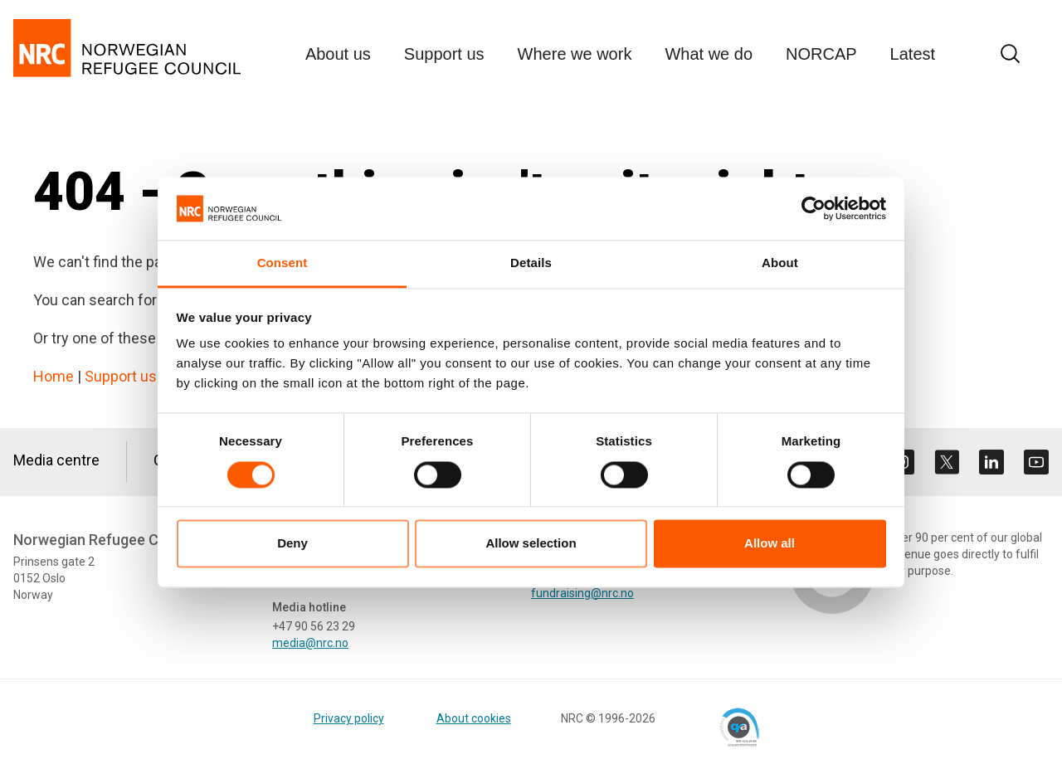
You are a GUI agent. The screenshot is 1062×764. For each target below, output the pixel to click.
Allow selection (530, 544)
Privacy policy (349, 718)
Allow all (769, 544)
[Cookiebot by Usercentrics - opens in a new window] (813, 208)
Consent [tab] (282, 263)
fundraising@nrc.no (582, 593)
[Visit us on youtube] (1036, 462)
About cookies (473, 718)
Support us (121, 376)
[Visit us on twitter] (946, 462)
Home (53, 376)
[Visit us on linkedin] (991, 462)
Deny (292, 544)
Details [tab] (531, 263)
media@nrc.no (310, 643)
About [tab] (780, 263)
